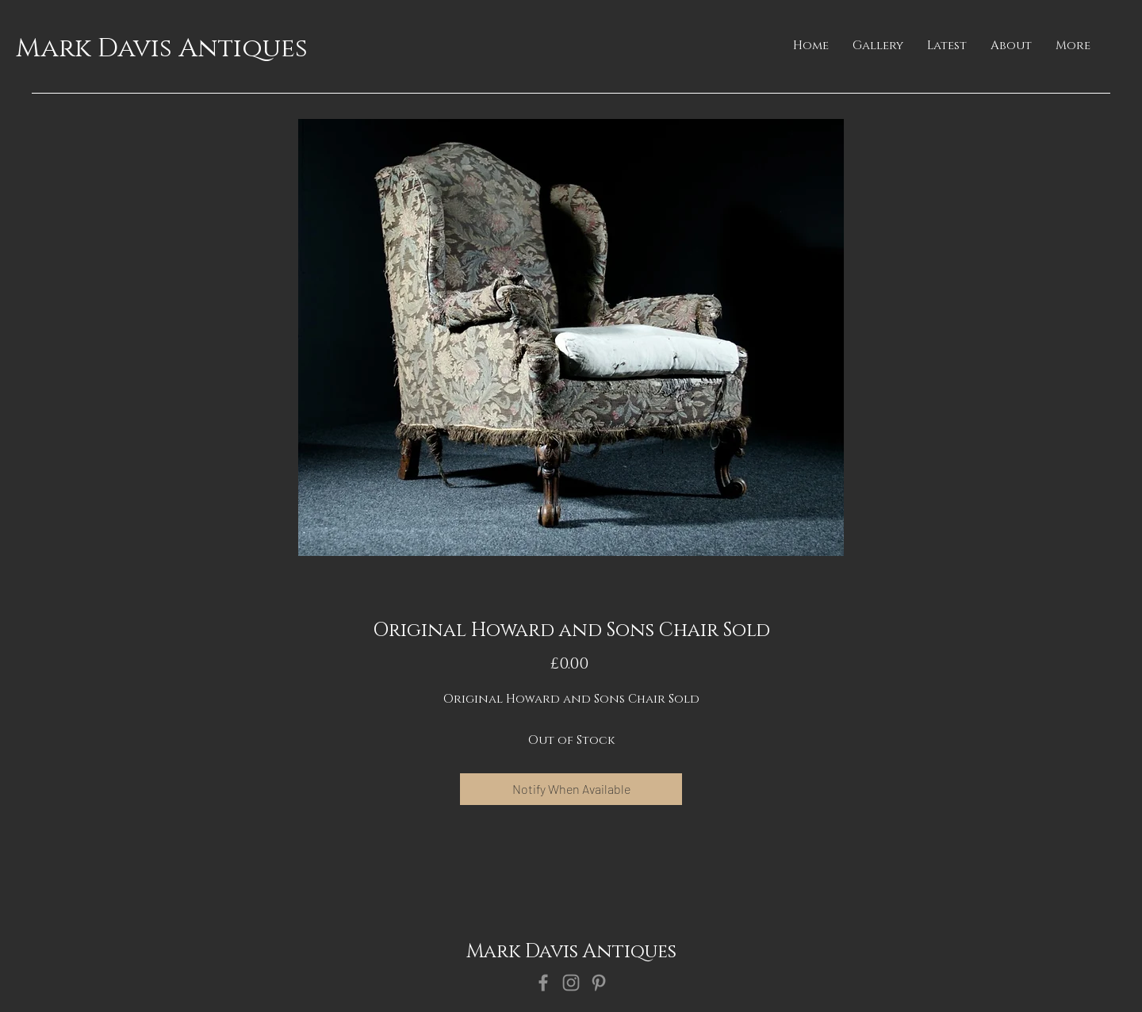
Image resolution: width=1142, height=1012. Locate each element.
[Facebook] (543, 983)
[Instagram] (571, 983)
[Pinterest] (599, 983)
